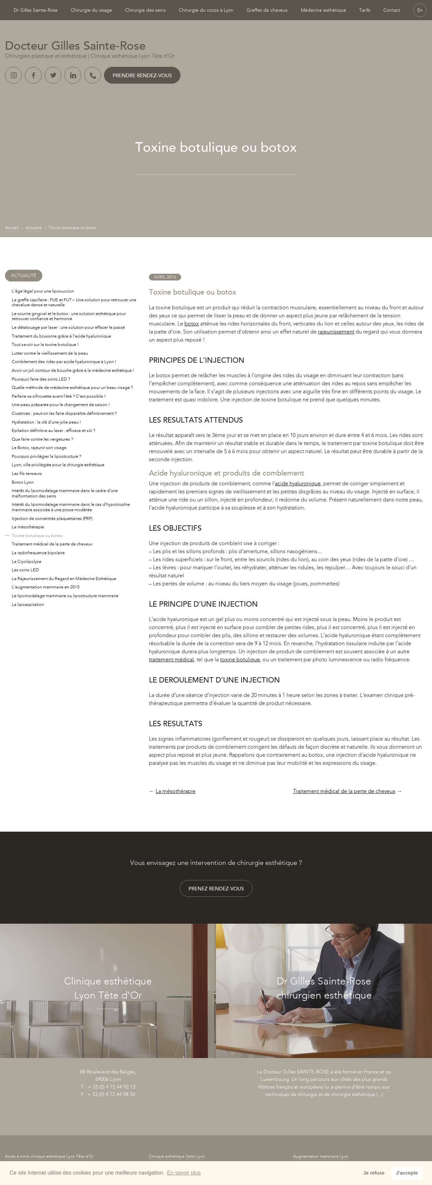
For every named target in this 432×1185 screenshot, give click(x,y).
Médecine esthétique (323, 10)
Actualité (33, 227)
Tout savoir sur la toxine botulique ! (45, 344)
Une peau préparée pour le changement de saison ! (61, 404)
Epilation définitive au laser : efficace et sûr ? (53, 430)
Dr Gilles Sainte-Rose (36, 10)
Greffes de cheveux (267, 10)
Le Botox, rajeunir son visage (39, 447)
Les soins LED (25, 569)
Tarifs (364, 10)
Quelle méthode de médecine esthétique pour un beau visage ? (72, 387)
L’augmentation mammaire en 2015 (45, 586)
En (420, 10)
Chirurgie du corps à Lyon (206, 10)
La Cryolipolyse (26, 561)
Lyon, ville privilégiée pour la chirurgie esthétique (58, 464)
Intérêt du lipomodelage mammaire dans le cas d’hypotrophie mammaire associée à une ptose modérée (71, 507)
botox (191, 323)
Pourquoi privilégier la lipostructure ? (46, 456)
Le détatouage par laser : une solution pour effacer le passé (68, 327)
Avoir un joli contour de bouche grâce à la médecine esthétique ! (73, 370)
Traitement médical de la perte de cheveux (344, 791)
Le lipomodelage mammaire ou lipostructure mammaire (65, 595)
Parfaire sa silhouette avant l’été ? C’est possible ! (59, 396)
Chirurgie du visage (91, 10)
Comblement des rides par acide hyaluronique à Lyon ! (64, 361)
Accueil (11, 227)
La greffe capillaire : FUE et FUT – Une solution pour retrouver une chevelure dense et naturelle (74, 302)
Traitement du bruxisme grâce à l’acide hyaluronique (61, 336)
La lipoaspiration (28, 604)
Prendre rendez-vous (142, 76)
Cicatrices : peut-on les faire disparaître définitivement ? (64, 413)
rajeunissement (336, 331)
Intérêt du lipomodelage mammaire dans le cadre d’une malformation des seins (65, 493)
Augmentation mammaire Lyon (320, 1156)
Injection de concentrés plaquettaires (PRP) (52, 518)
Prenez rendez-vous (216, 889)
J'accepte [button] (407, 1173)
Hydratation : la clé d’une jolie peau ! (46, 422)
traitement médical (171, 659)
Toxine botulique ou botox (37, 535)
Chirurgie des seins (145, 10)
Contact (391, 10)
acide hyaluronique (298, 483)
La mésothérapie (176, 791)
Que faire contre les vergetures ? (42, 439)
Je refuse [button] (373, 1173)
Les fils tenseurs (27, 473)
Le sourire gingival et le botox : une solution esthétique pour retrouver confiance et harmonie (69, 316)
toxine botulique (240, 659)
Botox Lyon (23, 482)
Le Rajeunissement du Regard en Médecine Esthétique (64, 578)
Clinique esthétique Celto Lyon (177, 1156)
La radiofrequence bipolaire (38, 552)
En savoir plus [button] (184, 1173)
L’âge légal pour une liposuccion (43, 291)
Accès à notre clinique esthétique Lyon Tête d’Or (49, 1156)
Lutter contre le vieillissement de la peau (50, 353)
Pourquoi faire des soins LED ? (41, 379)
